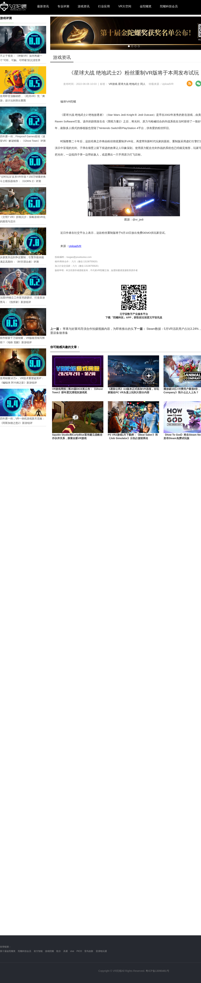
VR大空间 (124, 6)
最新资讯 (43, 6)
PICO (79, 951)
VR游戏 (113, 83)
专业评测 (63, 6)
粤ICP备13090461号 (157, 970)
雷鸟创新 (88, 951)
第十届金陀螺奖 (8, 951)
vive (72, 951)
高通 (65, 951)
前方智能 (38, 951)
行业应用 (104, 6)
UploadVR (75, 246)
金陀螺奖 (146, 6)
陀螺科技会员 (169, 6)
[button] (129, 46)
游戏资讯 (84, 6)
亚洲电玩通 (101, 951)
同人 (142, 83)
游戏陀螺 (49, 951)
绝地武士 (134, 83)
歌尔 (58, 951)
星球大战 (123, 83)
